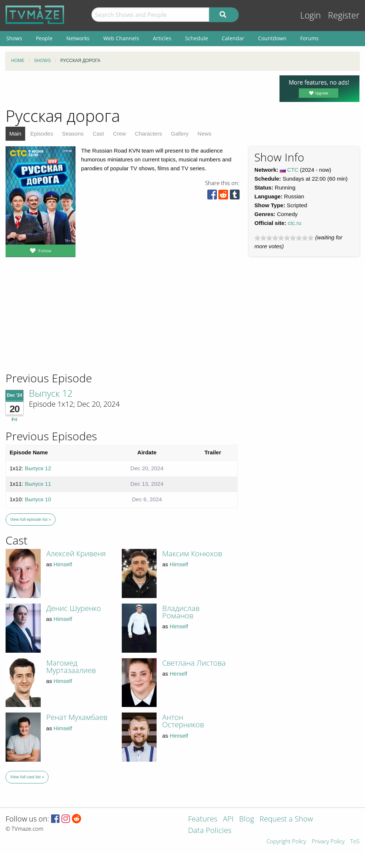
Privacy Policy (328, 841)
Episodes (41, 133)
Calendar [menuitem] (233, 38)
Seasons (73, 133)
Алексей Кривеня (76, 553)
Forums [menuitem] (309, 38)
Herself (178, 673)
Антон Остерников (183, 721)
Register (343, 15)
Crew (119, 133)
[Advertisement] (59, 321)
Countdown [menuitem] (272, 38)
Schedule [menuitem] (196, 38)
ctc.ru (294, 223)
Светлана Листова (194, 663)
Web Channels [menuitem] (121, 38)
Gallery (180, 133)
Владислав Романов (181, 612)
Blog (246, 819)
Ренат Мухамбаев (76, 717)
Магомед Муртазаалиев (71, 666)
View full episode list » (30, 519)
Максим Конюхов (192, 553)
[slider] (284, 238)
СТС (292, 170)
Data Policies (209, 831)
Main (15, 133)
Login (310, 15)
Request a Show (286, 819)
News (205, 133)
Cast (98, 133)
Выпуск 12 (51, 393)
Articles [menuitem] (162, 38)
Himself (63, 564)
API (228, 819)
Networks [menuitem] (78, 38)
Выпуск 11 (38, 484)
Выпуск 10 (38, 499)
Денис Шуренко (73, 608)
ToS (354, 841)
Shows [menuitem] (14, 38)
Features (202, 819)
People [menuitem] (44, 38)
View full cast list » (27, 777)
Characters (148, 133)
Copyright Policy (286, 841)
